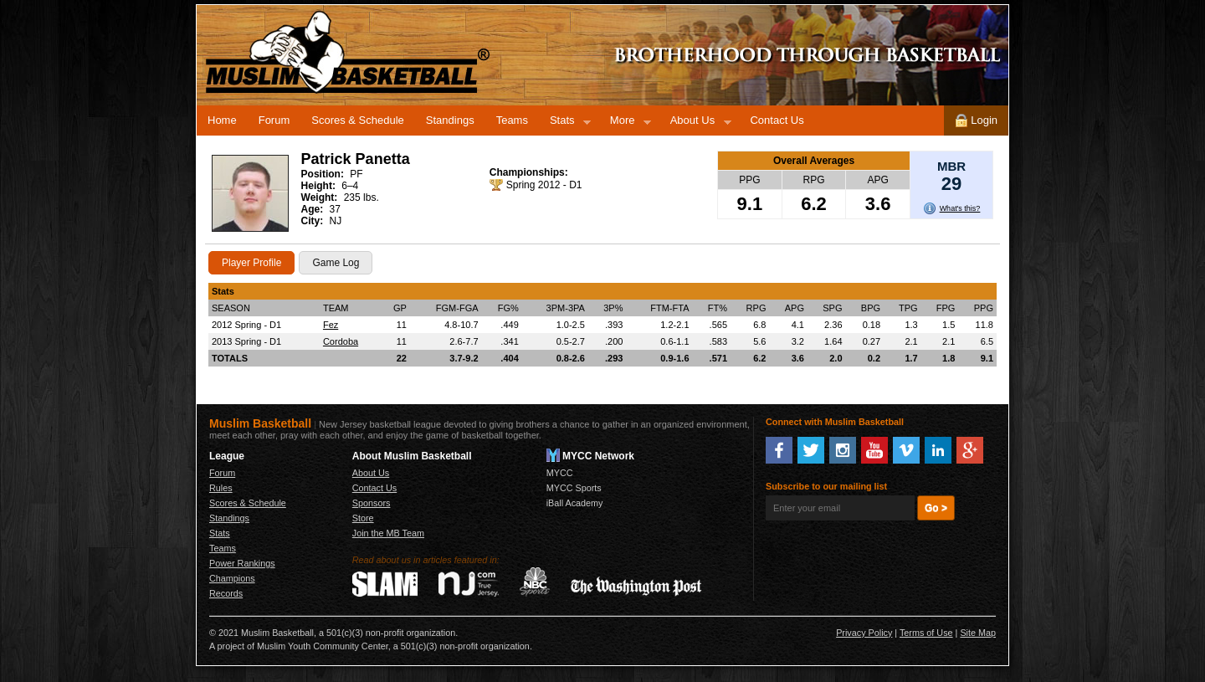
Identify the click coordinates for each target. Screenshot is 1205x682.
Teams (512, 120)
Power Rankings (242, 563)
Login (976, 120)
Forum (274, 120)
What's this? (960, 208)
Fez (330, 325)
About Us (695, 123)
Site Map (978, 633)
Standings (450, 120)
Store (363, 518)
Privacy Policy (864, 633)
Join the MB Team (388, 533)
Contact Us (776, 120)
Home (222, 120)
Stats (565, 123)
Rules (221, 488)
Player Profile (251, 263)
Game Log (335, 263)
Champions (232, 578)
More (625, 123)
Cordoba (340, 341)
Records (226, 593)
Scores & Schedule (357, 120)
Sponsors (371, 503)
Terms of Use (926, 633)
